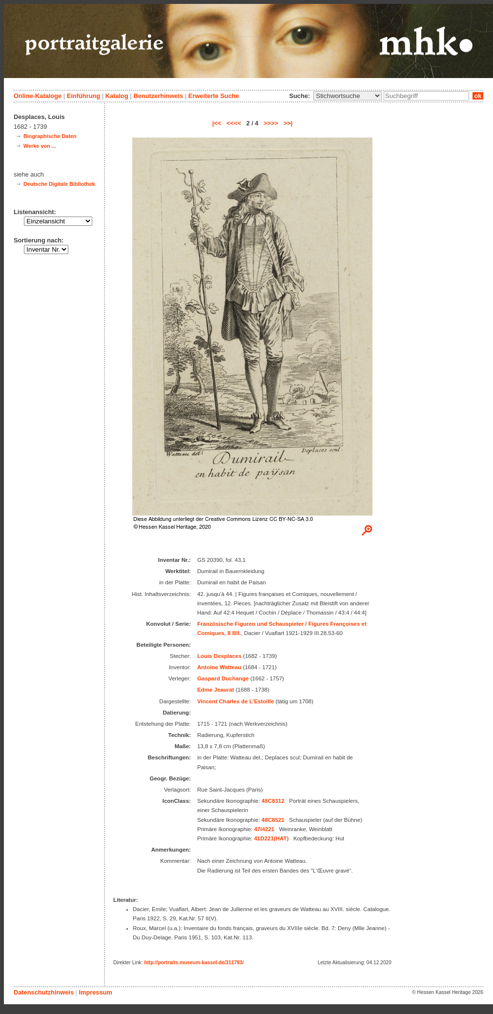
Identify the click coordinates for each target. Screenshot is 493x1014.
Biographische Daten (50, 136)
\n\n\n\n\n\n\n (347, 95)
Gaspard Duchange (223, 678)
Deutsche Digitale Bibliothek (59, 184)
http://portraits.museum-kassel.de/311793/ (194, 962)
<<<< (233, 123)
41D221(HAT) (271, 838)
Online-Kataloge (38, 95)
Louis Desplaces (219, 656)
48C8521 (273, 820)
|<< (217, 123)
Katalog (116, 95)
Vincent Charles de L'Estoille (235, 701)
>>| (288, 123)
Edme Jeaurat (215, 690)
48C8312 (273, 801)
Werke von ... (39, 146)
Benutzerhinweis (158, 95)
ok (477, 95)
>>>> (271, 123)
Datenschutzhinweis (44, 992)
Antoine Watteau (219, 667)
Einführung (83, 95)
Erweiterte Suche (213, 95)
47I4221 (264, 829)
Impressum (95, 992)
